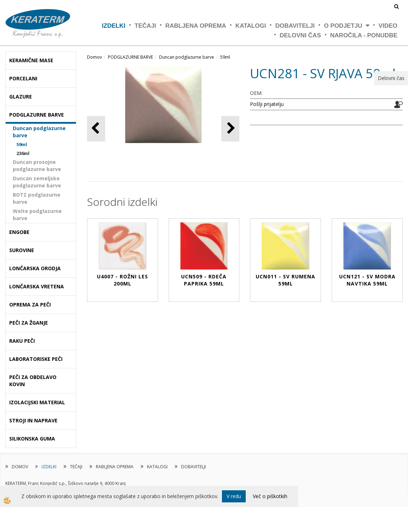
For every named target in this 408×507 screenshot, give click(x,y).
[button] (230, 128)
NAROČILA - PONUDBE (363, 35)
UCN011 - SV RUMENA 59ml (285, 280)
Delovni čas (300, 35)
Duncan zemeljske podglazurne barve (37, 182)
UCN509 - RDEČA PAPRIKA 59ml (204, 280)
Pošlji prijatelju (267, 104)
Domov (94, 57)
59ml (21, 144)
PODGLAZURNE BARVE (130, 57)
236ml (22, 153)
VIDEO (388, 25)
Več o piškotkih (270, 496)
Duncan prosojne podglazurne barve (37, 165)
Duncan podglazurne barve (39, 132)
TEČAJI (145, 25)
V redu (234, 496)
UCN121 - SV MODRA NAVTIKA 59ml (367, 280)
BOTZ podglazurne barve (36, 198)
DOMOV (20, 467)
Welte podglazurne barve (37, 215)
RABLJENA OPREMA (195, 25)
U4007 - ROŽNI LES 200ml (122, 280)
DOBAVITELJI (295, 25)
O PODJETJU (343, 25)
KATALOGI (250, 25)
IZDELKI (113, 25)
